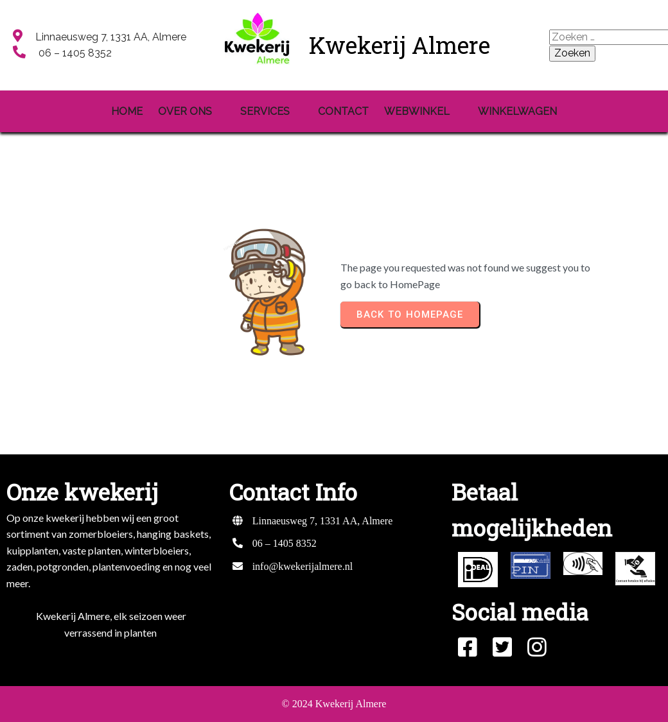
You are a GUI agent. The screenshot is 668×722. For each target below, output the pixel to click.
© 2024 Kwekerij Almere (334, 703)
